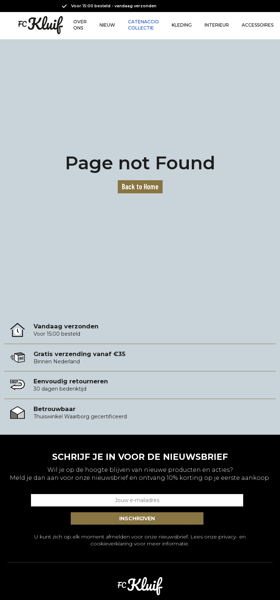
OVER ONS (80, 25)
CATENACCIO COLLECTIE (143, 25)
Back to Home (140, 186)
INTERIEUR (217, 25)
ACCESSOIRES (257, 25)
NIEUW (107, 25)
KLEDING (182, 25)
